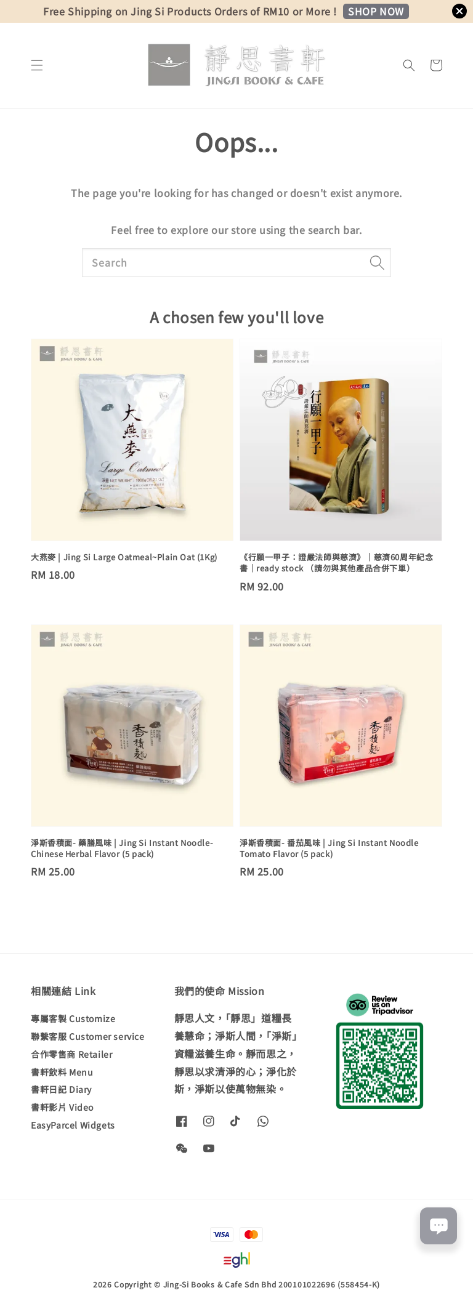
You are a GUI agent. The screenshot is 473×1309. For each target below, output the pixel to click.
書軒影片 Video (62, 1107)
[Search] (376, 262)
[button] (37, 65)
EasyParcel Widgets (73, 1125)
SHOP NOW (376, 11)
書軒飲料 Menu (62, 1072)
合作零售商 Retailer (71, 1054)
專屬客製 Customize (73, 1019)
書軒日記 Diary (61, 1089)
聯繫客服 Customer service (88, 1036)
